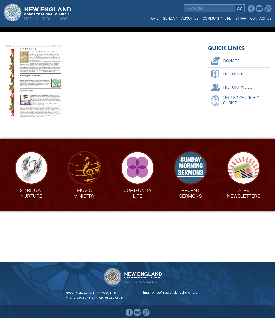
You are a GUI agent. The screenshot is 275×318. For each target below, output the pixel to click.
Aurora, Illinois (52, 18)
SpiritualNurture (31, 244)
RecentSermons (190, 244)
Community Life (217, 18)
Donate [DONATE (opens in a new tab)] (231, 111)
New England (47, 10)
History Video (238, 138)
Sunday (170, 18)
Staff (240, 18)
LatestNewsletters (243, 244)
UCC (28, 18)
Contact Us (261, 18)
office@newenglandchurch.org (174, 292)
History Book (237, 124)
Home (154, 18)
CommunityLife (137, 244)
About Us (189, 18)
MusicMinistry (84, 244)
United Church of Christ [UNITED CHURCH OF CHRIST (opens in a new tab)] (242, 151)
